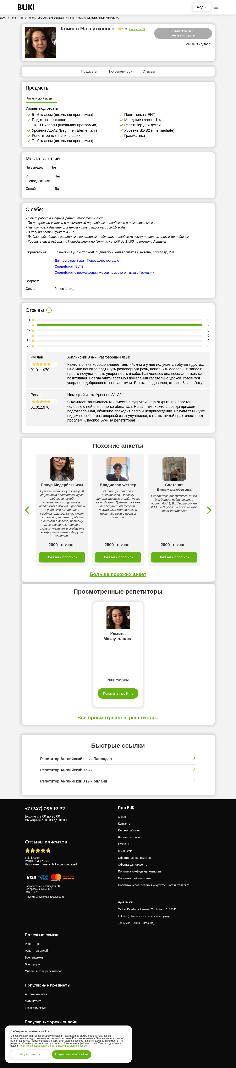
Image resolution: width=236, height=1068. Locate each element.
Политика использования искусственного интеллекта (154, 885)
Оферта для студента (132, 864)
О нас (122, 816)
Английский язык (36, 994)
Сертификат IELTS (69, 266)
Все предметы (34, 957)
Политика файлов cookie (135, 878)
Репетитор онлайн (37, 950)
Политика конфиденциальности (45, 896)
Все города (32, 964)
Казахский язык (35, 1008)
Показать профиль (61, 557)
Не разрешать (30, 1054)
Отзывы (123, 844)
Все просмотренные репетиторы (118, 717)
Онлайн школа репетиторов (43, 971)
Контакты (124, 823)
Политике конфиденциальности (37, 1045)
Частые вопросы (129, 837)
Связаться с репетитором (183, 33)
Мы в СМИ (125, 851)
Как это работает (129, 830)
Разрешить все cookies (71, 1054)
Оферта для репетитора (134, 857)
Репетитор (32, 943)
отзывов (45, 864)
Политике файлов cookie (72, 1045)
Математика (33, 1001)
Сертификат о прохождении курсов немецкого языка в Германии (104, 272)
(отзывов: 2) (137, 29)
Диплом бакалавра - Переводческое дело (87, 260)
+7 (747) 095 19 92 (45, 809)
